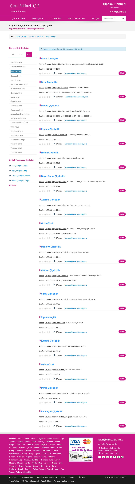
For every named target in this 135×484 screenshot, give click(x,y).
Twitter (103, 457)
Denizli (36, 448)
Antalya (20, 442)
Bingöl (11, 445)
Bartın (59, 445)
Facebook (100, 457)
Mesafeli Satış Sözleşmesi (47, 477)
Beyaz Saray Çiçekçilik (53, 176)
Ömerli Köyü (16, 101)
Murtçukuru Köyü (18, 89)
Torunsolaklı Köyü (18, 140)
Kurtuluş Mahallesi (58, 64)
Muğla (34, 463)
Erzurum (27, 451)
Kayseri (12, 457)
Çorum (29, 448)
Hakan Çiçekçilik (49, 153)
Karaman (27, 460)
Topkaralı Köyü (17, 135)
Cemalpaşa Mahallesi (60, 88)
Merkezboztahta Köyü (19, 84)
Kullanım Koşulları (68, 477)
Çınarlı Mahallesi (58, 370)
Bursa (37, 445)
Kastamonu (57, 454)
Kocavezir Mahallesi (59, 135)
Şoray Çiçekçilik (49, 294)
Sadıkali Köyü (16, 106)
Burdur (30, 445)
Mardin (27, 463)
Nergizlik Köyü (16, 93)
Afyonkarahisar (53, 439)
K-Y (28, 54)
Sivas (54, 466)
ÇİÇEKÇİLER (37, 19)
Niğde (54, 463)
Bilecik (57, 442)
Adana (31, 36)
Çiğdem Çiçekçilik (50, 270)
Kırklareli (20, 457)
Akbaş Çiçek (47, 364)
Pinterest (118, 457)
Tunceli (50, 469)
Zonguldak (27, 472)
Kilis (51, 460)
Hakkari (24, 454)
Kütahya (51, 457)
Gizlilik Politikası (27, 477)
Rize (21, 466)
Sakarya (27, 466)
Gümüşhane (14, 454)
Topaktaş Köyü (17, 131)
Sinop (48, 466)
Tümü (122, 73)
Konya (43, 457)
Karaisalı (40, 36)
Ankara (20, 439)
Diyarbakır (45, 448)
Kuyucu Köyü (51, 36)
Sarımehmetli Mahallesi (20, 114)
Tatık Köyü (15, 127)
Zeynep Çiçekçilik (50, 129)
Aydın (33, 442)
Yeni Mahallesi (16, 152)
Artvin (27, 442)
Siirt (42, 466)
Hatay (30, 454)
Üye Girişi (22, 11)
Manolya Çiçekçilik (51, 247)
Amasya (12, 442)
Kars (49, 454)
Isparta (37, 454)
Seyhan (48, 64)
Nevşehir (47, 463)
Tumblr (111, 457)
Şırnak (20, 469)
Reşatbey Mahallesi (59, 158)
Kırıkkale (35, 460)
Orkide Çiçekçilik (50, 105)
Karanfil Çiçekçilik (50, 341)
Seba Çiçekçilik (49, 82)
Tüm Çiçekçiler (21, 36)
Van (62, 469)
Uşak (57, 469)
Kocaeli (37, 457)
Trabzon (42, 469)
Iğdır (44, 454)
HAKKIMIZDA (55, 19)
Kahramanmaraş (15, 460)
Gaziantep (46, 451)
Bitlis (18, 445)
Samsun (36, 466)
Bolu (23, 445)
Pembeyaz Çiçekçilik (52, 411)
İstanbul (12, 439)
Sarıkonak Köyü (17, 110)
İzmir (27, 439)
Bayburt (44, 445)
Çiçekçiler (13, 477)
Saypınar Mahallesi (18, 118)
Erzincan (19, 451)
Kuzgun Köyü (16, 76)
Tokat (35, 469)
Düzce (53, 448)
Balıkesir (49, 442)
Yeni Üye (14, 11)
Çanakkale (13, 448)
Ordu (61, 463)
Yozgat (11, 472)
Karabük (44, 460)
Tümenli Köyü (16, 144)
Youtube (115, 457)
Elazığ (11, 451)
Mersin (57, 460)
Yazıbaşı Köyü (16, 148)
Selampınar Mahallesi (19, 123)
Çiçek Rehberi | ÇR (118, 477)
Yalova (19, 472)
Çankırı (22, 448)
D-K (21, 54)
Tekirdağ (28, 469)
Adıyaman (41, 439)
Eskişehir (36, 451)
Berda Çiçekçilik (49, 58)
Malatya (12, 463)
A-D (13, 54)
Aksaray (41, 442)
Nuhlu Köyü (15, 97)
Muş (40, 463)
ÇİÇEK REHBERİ (18, 19)
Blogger (107, 457)
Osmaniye (13, 466)
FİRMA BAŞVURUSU (76, 19)
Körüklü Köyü (16, 62)
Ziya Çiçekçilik (48, 317)
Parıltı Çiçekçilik (49, 388)
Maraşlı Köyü (16, 80)
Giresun (55, 451)
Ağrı (62, 439)
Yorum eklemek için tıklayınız (76, 73)
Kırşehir (29, 457)
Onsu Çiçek (47, 223)
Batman (52, 445)
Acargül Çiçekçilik (50, 200)
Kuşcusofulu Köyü (18, 67)
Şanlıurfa (12, 469)
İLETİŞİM (95, 19)
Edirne (59, 448)
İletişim (82, 477)
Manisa (20, 463)
